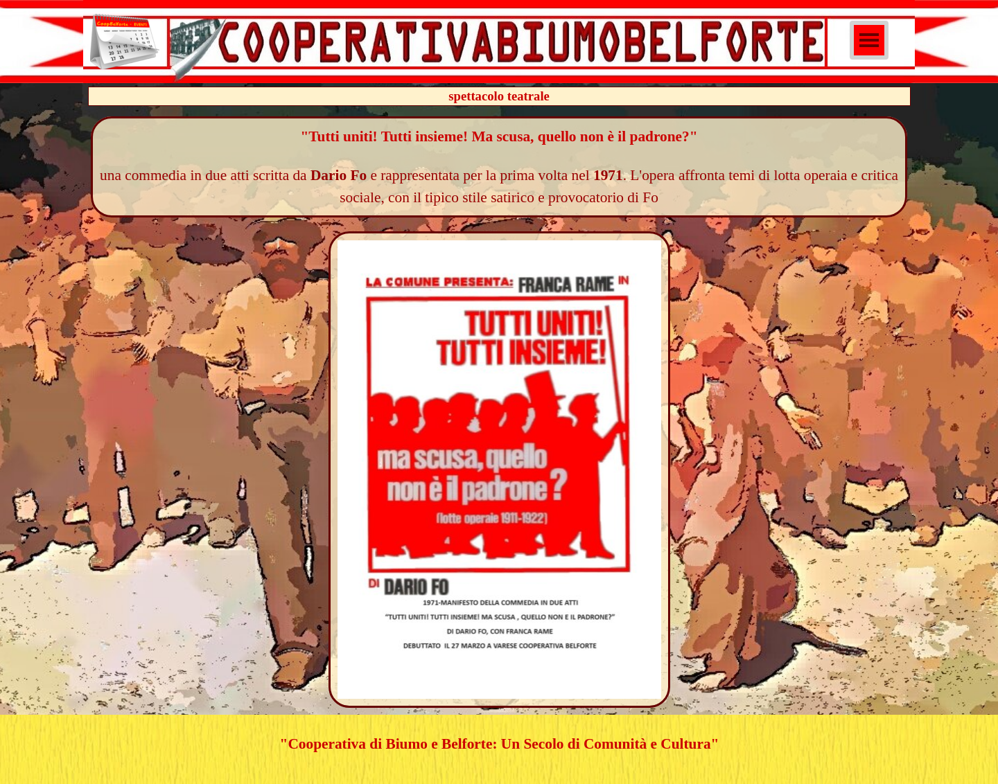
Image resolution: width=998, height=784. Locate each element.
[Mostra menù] (869, 40)
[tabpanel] (499, 166)
